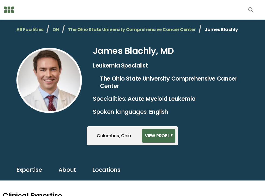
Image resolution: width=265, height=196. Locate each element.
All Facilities (29, 29)
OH (55, 29)
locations (106, 169)
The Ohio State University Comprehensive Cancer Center (132, 29)
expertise (29, 169)
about (67, 169)
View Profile (159, 136)
